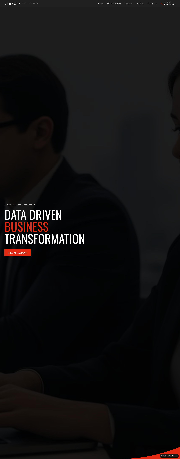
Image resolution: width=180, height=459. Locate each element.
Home (100, 3)
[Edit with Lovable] (167, 455)
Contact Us (152, 3)
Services (140, 3)
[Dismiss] (177, 455)
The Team (129, 3)
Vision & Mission (114, 3)
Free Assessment (17, 253)
